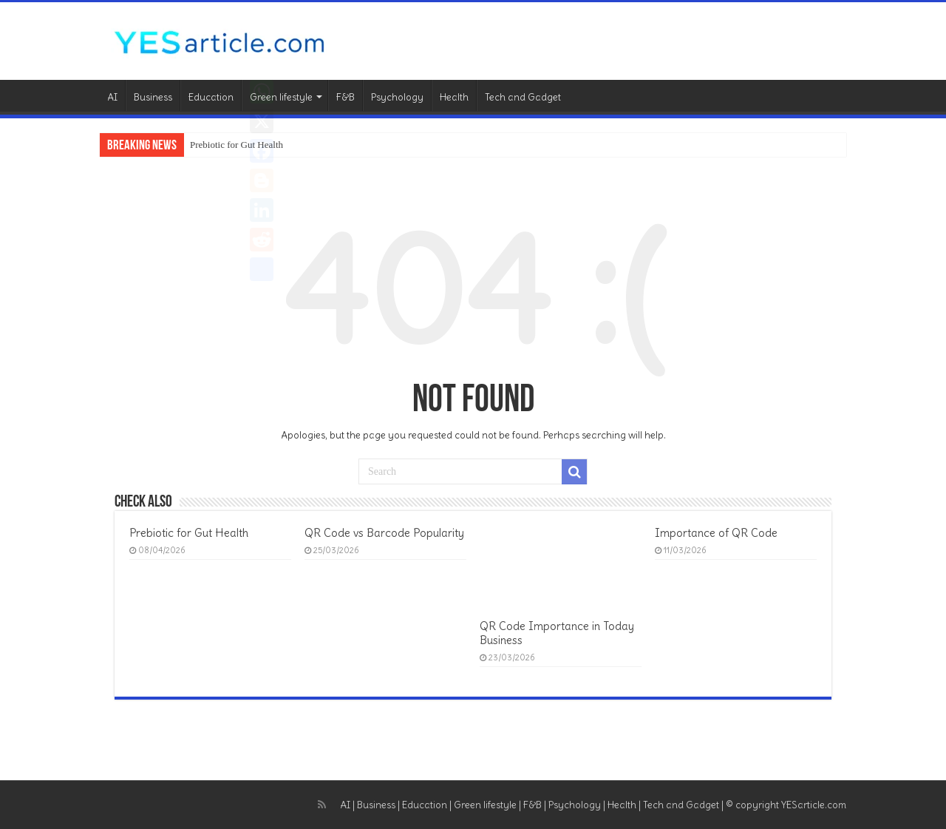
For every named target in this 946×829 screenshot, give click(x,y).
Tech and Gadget (523, 97)
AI (112, 97)
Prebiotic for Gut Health (236, 144)
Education (211, 97)
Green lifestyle (281, 97)
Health (454, 97)
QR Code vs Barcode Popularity (384, 533)
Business (153, 97)
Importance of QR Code (716, 533)
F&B (345, 97)
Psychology (397, 97)
